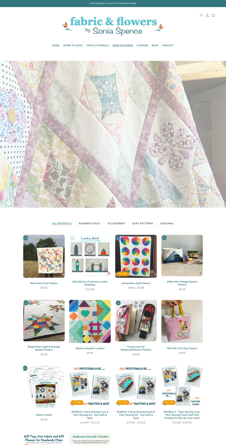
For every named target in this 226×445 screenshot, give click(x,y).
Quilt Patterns (142, 223)
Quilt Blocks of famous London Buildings (90, 283)
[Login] (207, 15)
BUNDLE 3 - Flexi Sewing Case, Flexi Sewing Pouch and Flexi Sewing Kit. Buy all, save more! (182, 415)
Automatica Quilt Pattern (136, 283)
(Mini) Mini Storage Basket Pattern (182, 283)
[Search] (201, 15)
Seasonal (167, 223)
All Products (61, 223)
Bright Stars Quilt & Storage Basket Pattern (44, 348)
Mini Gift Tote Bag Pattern (182, 348)
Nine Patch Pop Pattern (44, 283)
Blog (155, 45)
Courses (142, 45)
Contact (168, 45)
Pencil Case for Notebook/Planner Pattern (136, 348)
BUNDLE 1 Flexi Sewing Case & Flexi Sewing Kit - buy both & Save (90, 415)
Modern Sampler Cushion (90, 348)
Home (55, 45)
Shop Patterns (122, 45)
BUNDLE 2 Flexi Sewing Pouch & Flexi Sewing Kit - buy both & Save (136, 415)
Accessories (116, 223)
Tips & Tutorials (97, 45)
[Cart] (214, 15)
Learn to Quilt (73, 45)
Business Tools (89, 223)
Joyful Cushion (44, 415)
